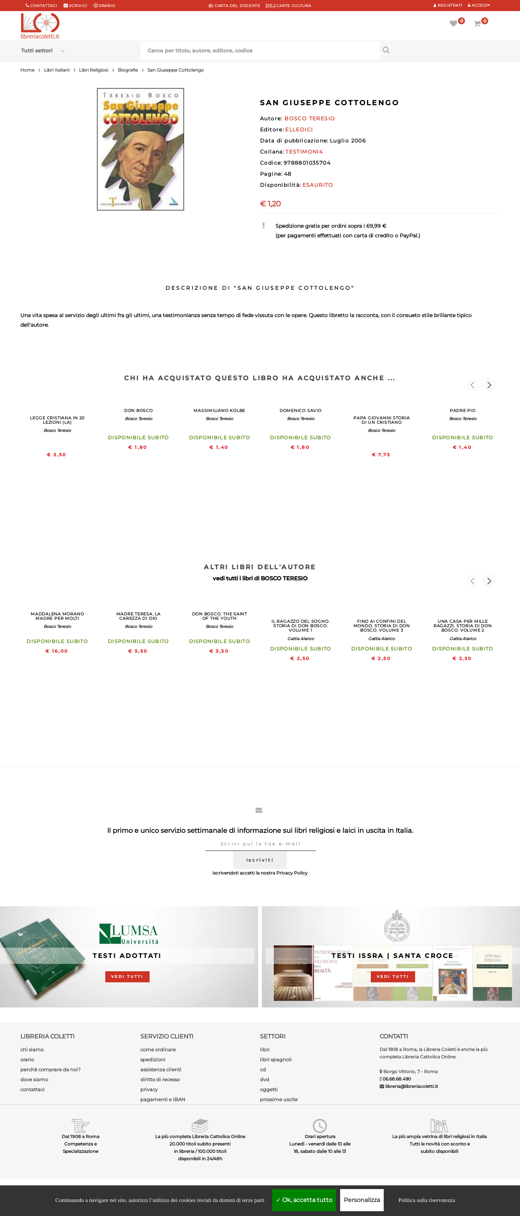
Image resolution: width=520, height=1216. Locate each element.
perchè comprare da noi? (50, 1069)
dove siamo (34, 1079)
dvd (264, 1079)
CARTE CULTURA (288, 5)
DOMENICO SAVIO (301, 410)
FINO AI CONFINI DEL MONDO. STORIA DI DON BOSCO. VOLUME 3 (381, 626)
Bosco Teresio (57, 430)
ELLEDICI (299, 129)
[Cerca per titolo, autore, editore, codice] (439, 50)
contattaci (32, 1089)
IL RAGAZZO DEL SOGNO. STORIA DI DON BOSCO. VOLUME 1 (300, 626)
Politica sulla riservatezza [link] (426, 1200)
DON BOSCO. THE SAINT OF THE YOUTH (219, 616)
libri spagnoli (276, 1059)
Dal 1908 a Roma (80, 1136)
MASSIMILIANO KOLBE (219, 410)
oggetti (269, 1089)
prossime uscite (279, 1099)
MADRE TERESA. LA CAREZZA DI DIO (138, 616)
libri (265, 1049)
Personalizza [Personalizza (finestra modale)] (362, 1199)
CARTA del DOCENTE (234, 5)
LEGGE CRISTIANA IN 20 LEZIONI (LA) (57, 420)
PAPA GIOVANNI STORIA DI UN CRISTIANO (381, 420)
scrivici (78, 5)
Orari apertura (320, 1136)
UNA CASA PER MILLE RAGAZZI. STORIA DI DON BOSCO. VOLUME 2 (463, 626)
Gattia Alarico (300, 638)
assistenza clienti (160, 1069)
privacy (149, 1089)
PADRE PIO (463, 410)
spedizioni (152, 1059)
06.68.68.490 (397, 1079)
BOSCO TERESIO (284, 578)
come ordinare (158, 1049)
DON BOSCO (138, 410)
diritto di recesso (160, 1079)
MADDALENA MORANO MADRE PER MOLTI (57, 616)
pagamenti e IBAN (162, 1099)
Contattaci (43, 5)
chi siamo (32, 1049)
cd (263, 1069)
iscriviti (260, 860)
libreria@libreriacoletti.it (411, 1086)
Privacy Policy (292, 873)
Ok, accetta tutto (304, 1199)
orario (107, 5)
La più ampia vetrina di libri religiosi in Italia (439, 1136)
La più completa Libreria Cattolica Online (200, 1136)
